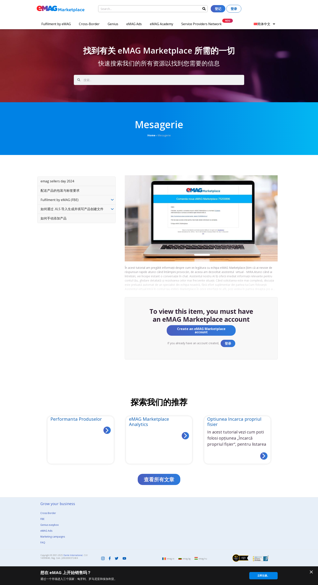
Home (151, 135)
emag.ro (170, 558)
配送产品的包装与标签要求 (60, 190)
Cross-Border (89, 24)
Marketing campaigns (52, 536)
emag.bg (186, 558)
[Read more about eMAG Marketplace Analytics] (185, 435)
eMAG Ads (134, 24)
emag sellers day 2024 (57, 181)
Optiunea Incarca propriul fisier (234, 421)
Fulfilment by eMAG (56, 24)
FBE (42, 519)
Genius (113, 24)
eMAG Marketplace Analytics (149, 421)
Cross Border (48, 513)
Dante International (73, 555)
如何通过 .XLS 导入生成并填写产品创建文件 (72, 209)
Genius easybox (49, 525)
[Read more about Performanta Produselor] (107, 430)
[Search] (204, 8)
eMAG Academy (161, 24)
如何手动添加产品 (54, 218)
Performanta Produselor (76, 419)
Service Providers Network (201, 24)
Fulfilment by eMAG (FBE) (59, 200)
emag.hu (203, 558)
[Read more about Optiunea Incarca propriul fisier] (264, 456)
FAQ (42, 542)
